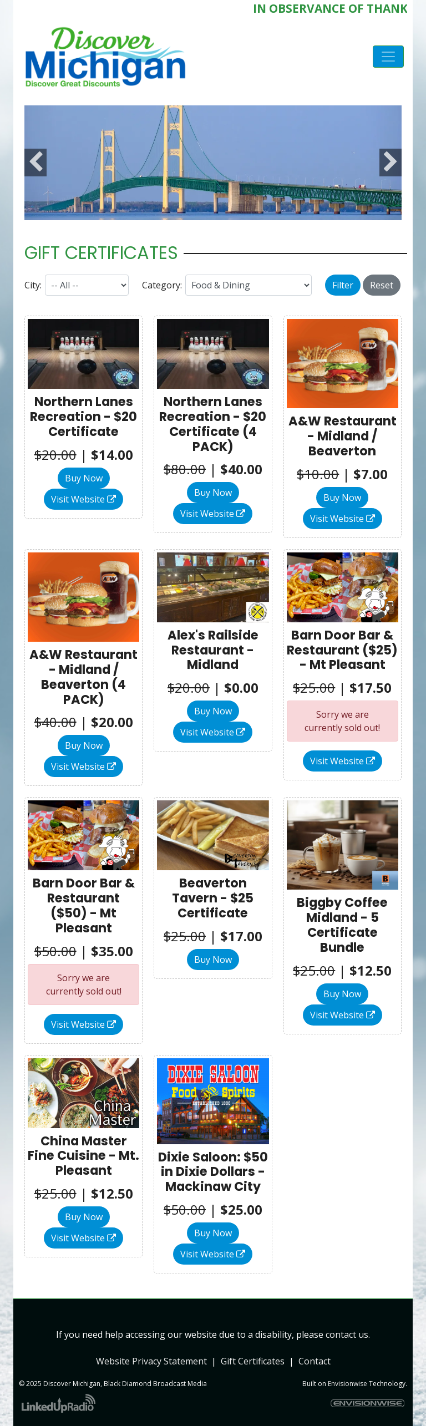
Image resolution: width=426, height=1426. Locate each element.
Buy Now (84, 478)
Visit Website (83, 499)
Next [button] (390, 162)
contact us (347, 1334)
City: (33, 285)
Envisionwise (347, 1383)
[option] (213, 162)
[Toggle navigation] (388, 56)
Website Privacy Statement (151, 1361)
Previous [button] (35, 162)
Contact (314, 1361)
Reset (381, 285)
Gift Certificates (253, 1361)
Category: (162, 285)
